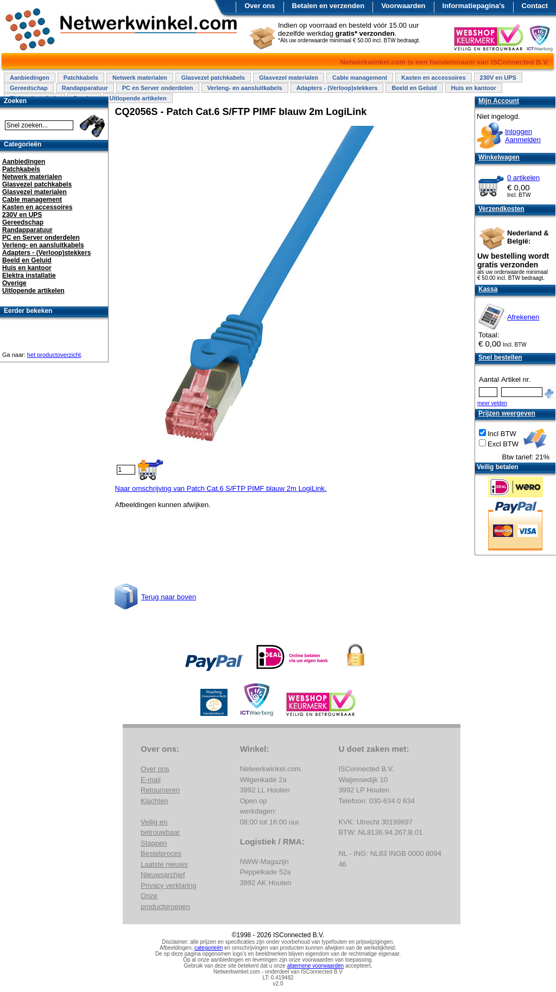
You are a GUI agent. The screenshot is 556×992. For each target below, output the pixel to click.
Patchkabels (81, 77)
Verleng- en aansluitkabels (244, 88)
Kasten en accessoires (433, 77)
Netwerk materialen (139, 77)
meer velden (492, 403)
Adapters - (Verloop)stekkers (337, 88)
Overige (14, 283)
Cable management (359, 77)
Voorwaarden (403, 6)
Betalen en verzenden (328, 6)
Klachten (154, 801)
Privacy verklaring (169, 885)
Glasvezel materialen (288, 77)
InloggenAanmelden (523, 135)
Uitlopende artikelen (137, 98)
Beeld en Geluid (414, 88)
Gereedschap (29, 88)
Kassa (487, 289)
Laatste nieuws (164, 864)
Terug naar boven (168, 597)
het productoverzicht (54, 354)
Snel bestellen (500, 357)
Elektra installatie (29, 275)
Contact (535, 6)
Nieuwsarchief (163, 875)
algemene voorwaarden (315, 966)
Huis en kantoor (473, 88)
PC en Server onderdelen (157, 88)
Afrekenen (523, 317)
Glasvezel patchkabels (213, 77)
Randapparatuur (85, 88)
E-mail (151, 780)
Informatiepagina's (474, 6)
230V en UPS (498, 77)
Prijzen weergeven (506, 413)
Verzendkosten (501, 209)
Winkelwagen (499, 157)
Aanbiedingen (29, 77)
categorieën (208, 948)
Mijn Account (498, 101)
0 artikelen (523, 178)
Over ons (259, 6)
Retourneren (160, 790)
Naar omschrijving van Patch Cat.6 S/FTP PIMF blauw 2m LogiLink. (221, 488)
